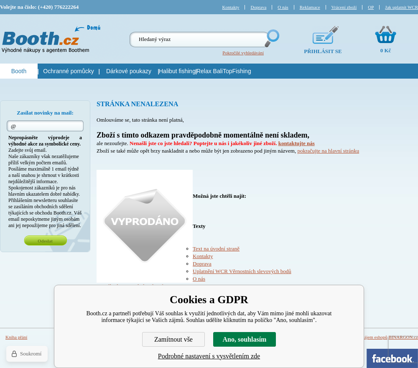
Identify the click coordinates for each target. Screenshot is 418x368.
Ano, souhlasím (245, 339)
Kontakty (203, 256)
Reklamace (310, 7)
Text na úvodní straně (216, 248)
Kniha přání (16, 337)
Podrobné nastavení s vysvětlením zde (209, 356)
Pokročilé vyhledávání (243, 52)
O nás (199, 279)
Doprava (202, 264)
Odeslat (45, 240)
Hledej (271, 38)
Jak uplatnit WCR (401, 7)
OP (371, 7)
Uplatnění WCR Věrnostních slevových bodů (242, 271)
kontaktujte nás (296, 143)
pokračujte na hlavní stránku (328, 151)
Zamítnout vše (173, 339)
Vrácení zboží (344, 7)
